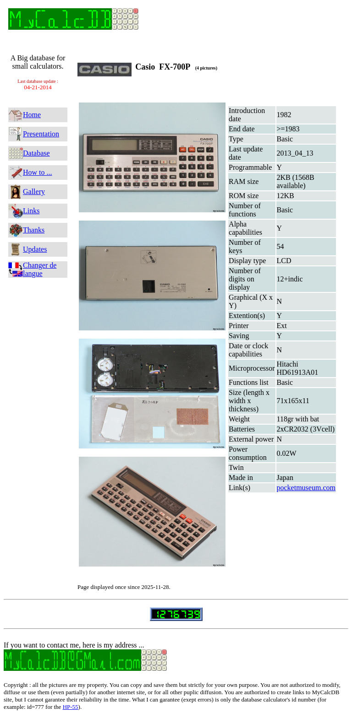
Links (31, 211)
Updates (35, 249)
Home (32, 115)
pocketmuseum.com (306, 487)
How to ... (37, 172)
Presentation (41, 134)
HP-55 (70, 706)
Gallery (34, 191)
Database (36, 153)
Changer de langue (39, 269)
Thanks (33, 230)
